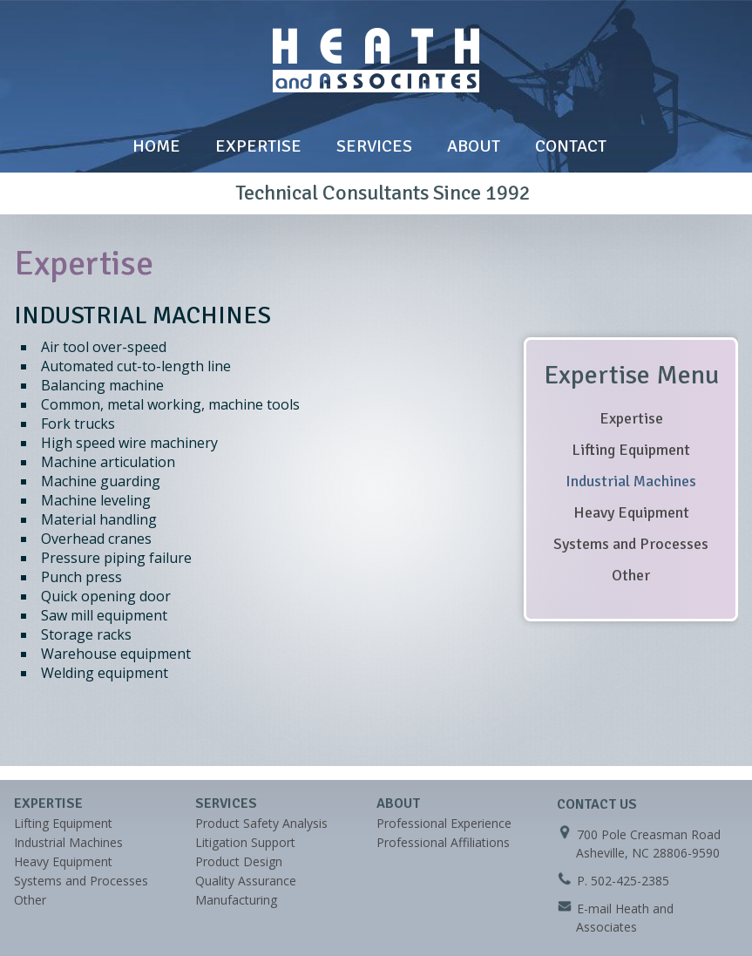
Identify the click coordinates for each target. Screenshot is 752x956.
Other (631, 575)
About (473, 146)
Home (156, 146)
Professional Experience (443, 823)
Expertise (258, 146)
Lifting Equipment (631, 449)
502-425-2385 (630, 880)
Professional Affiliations (443, 842)
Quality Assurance (245, 880)
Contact (570, 146)
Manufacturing (236, 900)
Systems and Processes (630, 543)
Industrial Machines (631, 481)
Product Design (238, 861)
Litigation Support (245, 842)
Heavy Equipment (631, 512)
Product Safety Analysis (261, 823)
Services (374, 146)
